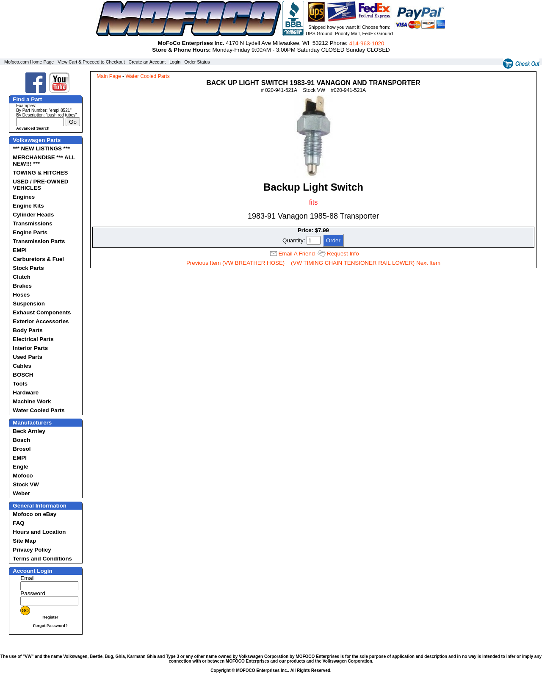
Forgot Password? (50, 626)
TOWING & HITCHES (40, 172)
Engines (24, 197)
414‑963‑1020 (366, 43)
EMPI (20, 250)
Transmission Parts (39, 241)
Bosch (21, 440)
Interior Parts (30, 348)
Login (174, 61)
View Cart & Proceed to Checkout (91, 61)
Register (50, 617)
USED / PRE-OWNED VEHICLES (40, 184)
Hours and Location (39, 532)
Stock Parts (28, 268)
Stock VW (26, 484)
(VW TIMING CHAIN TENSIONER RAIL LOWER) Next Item (365, 263)
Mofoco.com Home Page (29, 61)
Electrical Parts (33, 339)
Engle (20, 466)
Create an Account (147, 61)
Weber (21, 493)
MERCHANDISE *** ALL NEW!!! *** (44, 160)
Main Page (109, 76)
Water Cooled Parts (38, 410)
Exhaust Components (42, 312)
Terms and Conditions (42, 558)
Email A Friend (296, 253)
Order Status (197, 61)
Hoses (21, 294)
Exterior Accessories (41, 321)
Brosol (21, 449)
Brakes (22, 286)
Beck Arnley (29, 431)
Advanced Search (32, 128)
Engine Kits (28, 206)
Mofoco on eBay (34, 514)
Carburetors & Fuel (38, 259)
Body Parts (27, 330)
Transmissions (32, 223)
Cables (22, 366)
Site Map (24, 541)
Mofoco (23, 475)
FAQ (18, 523)
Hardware (26, 392)
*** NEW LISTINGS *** (41, 148)
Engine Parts (30, 232)
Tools (20, 383)
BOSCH (23, 375)
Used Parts (27, 357)
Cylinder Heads (33, 214)
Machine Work (32, 401)
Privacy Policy (32, 550)
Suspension (29, 303)
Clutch (21, 277)
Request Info (343, 253)
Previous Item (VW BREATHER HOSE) (235, 263)
